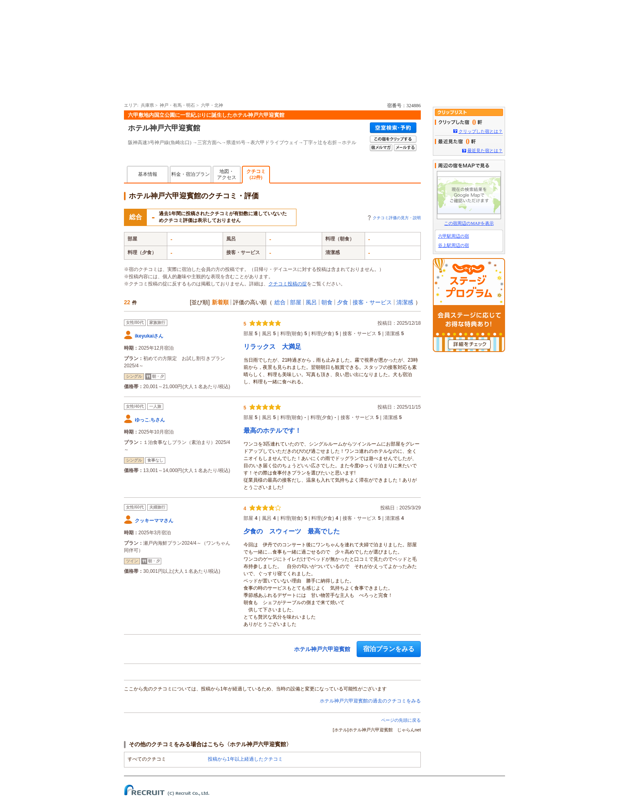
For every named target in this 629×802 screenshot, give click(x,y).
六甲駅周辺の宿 (453, 236)
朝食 (327, 302)
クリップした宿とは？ (481, 131)
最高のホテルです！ (272, 430)
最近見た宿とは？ (485, 150)
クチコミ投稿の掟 (287, 284)
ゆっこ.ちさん (150, 420)
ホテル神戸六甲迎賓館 (164, 128)
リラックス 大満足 (272, 346)
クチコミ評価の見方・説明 (397, 218)
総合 (280, 302)
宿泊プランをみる (388, 648)
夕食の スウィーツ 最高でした (291, 531)
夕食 (342, 302)
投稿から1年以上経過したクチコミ (245, 759)
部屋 (295, 302)
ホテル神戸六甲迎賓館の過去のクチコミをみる (370, 701)
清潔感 (404, 302)
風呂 (311, 302)
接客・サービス (372, 302)
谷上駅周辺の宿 (453, 245)
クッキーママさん (154, 520)
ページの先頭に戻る (401, 720)
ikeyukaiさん (149, 336)
